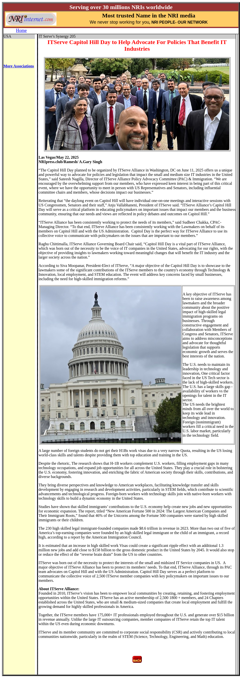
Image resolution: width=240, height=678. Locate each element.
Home (21, 30)
